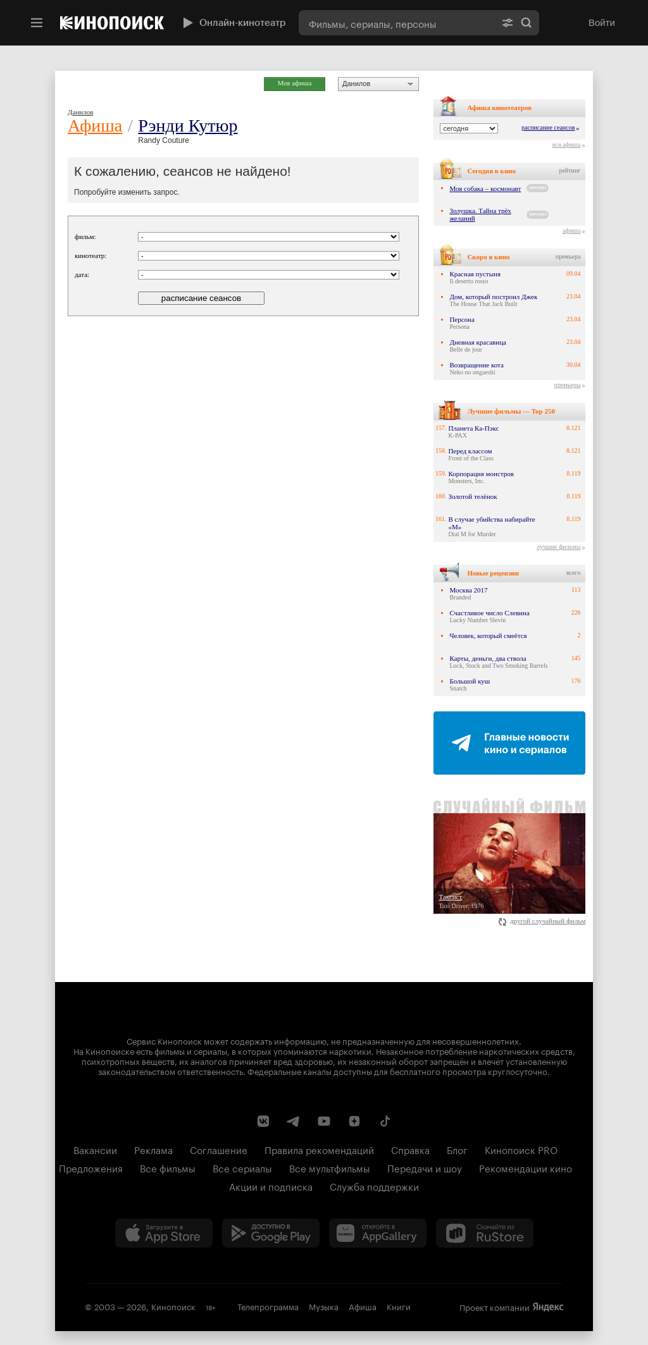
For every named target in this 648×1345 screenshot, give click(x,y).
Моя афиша (295, 83)
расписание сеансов (548, 127)
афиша (571, 230)
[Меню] (36, 22)
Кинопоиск (173, 1305)
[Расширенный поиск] (507, 22)
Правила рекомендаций (319, 1149)
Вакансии (95, 1149)
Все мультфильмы (329, 1167)
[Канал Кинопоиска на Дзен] (354, 1121)
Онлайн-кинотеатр (233, 22)
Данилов (356, 83)
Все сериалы (242, 1167)
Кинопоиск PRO (521, 1149)
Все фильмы (168, 1167)
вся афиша (566, 144)
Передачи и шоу (424, 1167)
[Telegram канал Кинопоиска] (293, 1121)
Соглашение (218, 1149)
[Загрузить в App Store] (164, 1233)
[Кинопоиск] (112, 23)
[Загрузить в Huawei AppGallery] (378, 1233)
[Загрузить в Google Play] (271, 1233)
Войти (602, 22)
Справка (410, 1149)
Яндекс (548, 1307)
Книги (399, 1305)
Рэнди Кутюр (187, 125)
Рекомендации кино (525, 1167)
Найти (526, 22)
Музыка (324, 1305)
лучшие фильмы (558, 546)
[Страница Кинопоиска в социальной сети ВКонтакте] (263, 1121)
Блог (457, 1149)
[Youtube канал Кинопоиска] (324, 1121)
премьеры (567, 384)
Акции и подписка (271, 1185)
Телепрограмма (268, 1305)
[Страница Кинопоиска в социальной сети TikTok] (384, 1121)
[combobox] (397, 22)
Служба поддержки (374, 1185)
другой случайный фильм (542, 920)
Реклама (153, 1149)
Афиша (95, 125)
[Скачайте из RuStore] (484, 1233)
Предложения (91, 1167)
